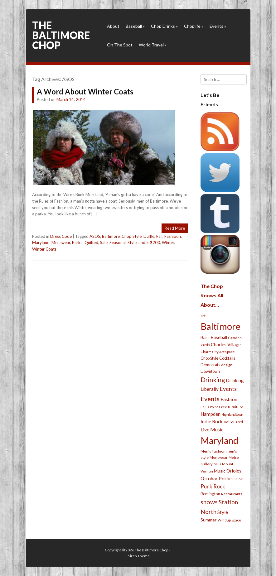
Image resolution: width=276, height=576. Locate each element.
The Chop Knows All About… (212, 295)
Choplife (193, 26)
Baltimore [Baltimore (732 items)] (220, 326)
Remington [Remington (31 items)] (210, 493)
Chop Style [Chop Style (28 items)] (209, 358)
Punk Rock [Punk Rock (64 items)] (213, 486)
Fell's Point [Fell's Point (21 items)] (209, 407)
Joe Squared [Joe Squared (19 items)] (233, 422)
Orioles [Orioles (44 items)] (233, 470)
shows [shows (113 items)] (209, 502)
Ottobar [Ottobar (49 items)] (209, 478)
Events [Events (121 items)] (210, 398)
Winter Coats (44, 249)
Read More (175, 228)
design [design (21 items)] (226, 365)
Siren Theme (139, 556)
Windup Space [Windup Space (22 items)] (229, 520)
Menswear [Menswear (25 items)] (219, 457)
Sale (104, 242)
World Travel (153, 44)
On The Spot (120, 44)
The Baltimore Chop (61, 35)
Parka (77, 242)
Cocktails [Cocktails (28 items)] (227, 358)
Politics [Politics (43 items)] (226, 478)
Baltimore (111, 236)
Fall (159, 236)
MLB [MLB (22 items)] (217, 464)
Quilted (91, 242)
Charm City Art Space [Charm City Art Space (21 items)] (218, 352)
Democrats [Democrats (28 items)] (210, 364)
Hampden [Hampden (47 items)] (210, 414)
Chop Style (132, 236)
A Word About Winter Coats (85, 91)
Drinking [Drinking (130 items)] (213, 379)
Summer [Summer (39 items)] (209, 519)
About (113, 26)
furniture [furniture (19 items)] (235, 407)
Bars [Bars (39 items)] (205, 337)
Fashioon (172, 236)
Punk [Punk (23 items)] (239, 479)
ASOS (95, 236)
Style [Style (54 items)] (222, 512)
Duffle (148, 236)
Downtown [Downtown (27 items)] (210, 371)
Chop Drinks (164, 26)
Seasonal (117, 242)
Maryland (41, 242)
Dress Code (61, 236)
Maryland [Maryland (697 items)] (219, 440)
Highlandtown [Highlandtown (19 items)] (232, 414)
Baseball (135, 26)
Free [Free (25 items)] (223, 407)
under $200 (149, 242)
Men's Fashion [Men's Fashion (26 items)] (213, 451)
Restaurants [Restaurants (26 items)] (231, 494)
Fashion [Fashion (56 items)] (228, 399)
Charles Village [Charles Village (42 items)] (226, 344)
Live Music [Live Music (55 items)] (212, 429)
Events (218, 26)
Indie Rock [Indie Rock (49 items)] (212, 421)
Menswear (60, 242)
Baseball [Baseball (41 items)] (219, 337)
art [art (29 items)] (203, 315)
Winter (168, 242)
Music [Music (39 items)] (219, 470)
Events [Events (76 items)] (228, 389)
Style (132, 242)
